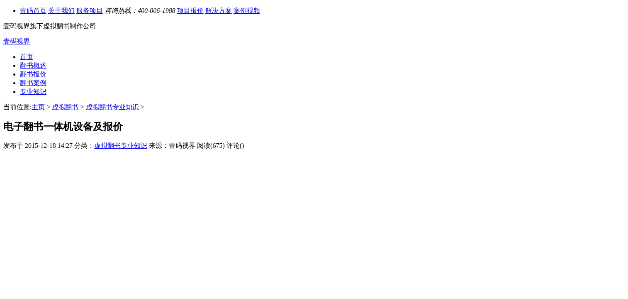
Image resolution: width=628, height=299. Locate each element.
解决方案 (218, 10)
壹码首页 (33, 10)
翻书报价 (33, 74)
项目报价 (190, 10)
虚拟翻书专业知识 (112, 106)
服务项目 (89, 10)
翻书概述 (33, 65)
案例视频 (247, 10)
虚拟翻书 (65, 106)
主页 (38, 106)
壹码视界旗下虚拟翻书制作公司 (49, 25)
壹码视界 (16, 41)
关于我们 (61, 10)
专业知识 (33, 91)
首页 (26, 56)
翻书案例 (33, 82)
